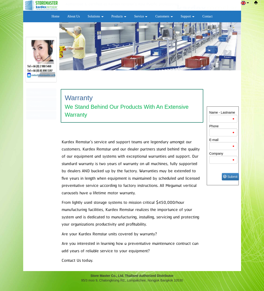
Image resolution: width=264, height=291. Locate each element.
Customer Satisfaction (37, 104)
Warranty (36, 92)
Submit (230, 177)
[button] (72, 51)
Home (55, 16)
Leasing (35, 115)
